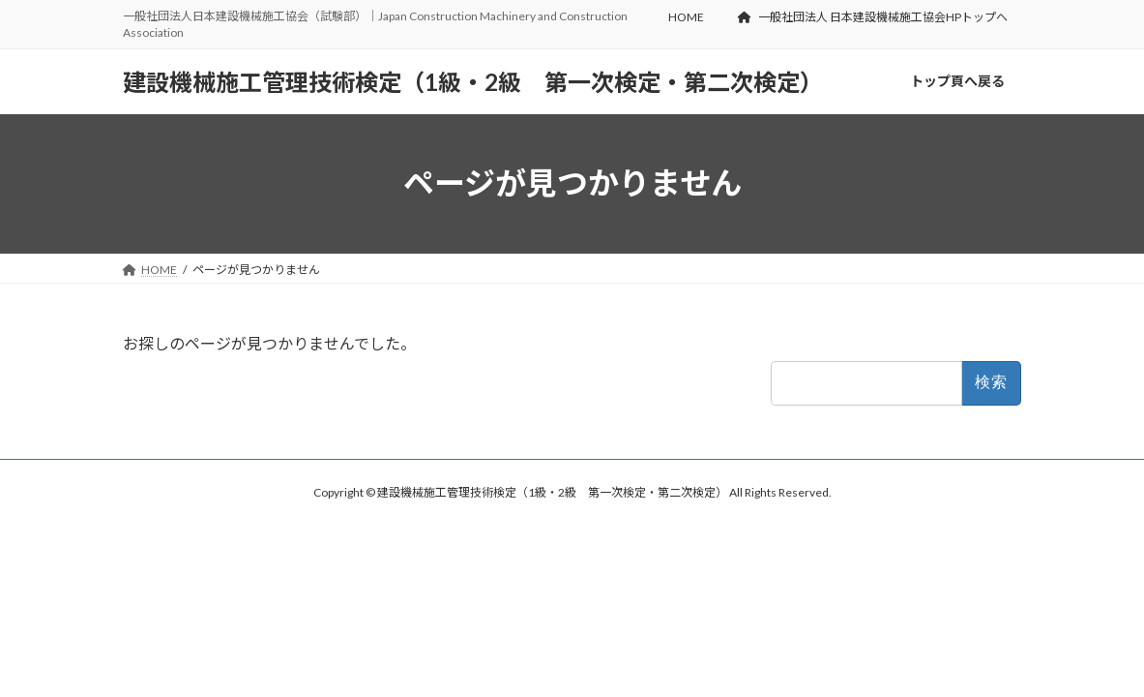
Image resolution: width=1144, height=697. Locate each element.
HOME (686, 17)
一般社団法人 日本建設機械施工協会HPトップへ (873, 17)
